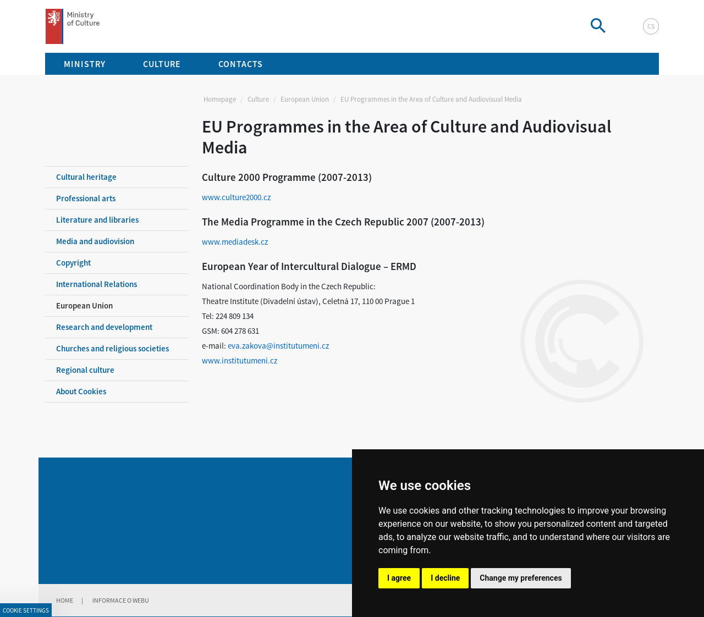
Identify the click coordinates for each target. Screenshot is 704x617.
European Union (304, 99)
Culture (258, 99)
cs (650, 26)
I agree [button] (399, 578)
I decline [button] (445, 578)
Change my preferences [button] (521, 578)
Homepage (220, 99)
